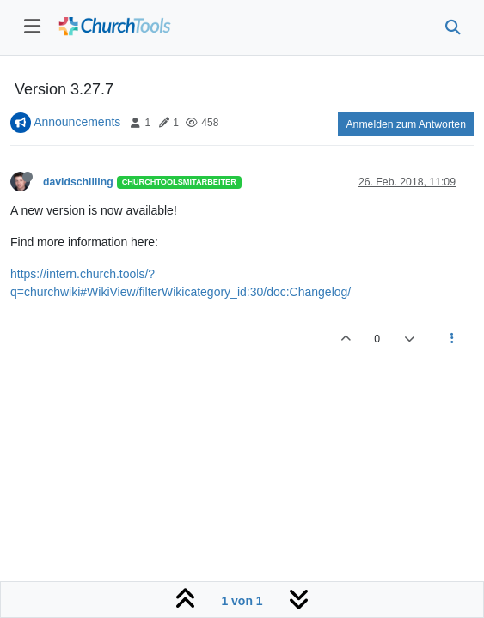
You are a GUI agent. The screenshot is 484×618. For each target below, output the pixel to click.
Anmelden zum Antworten (406, 124)
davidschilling (78, 182)
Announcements (77, 122)
